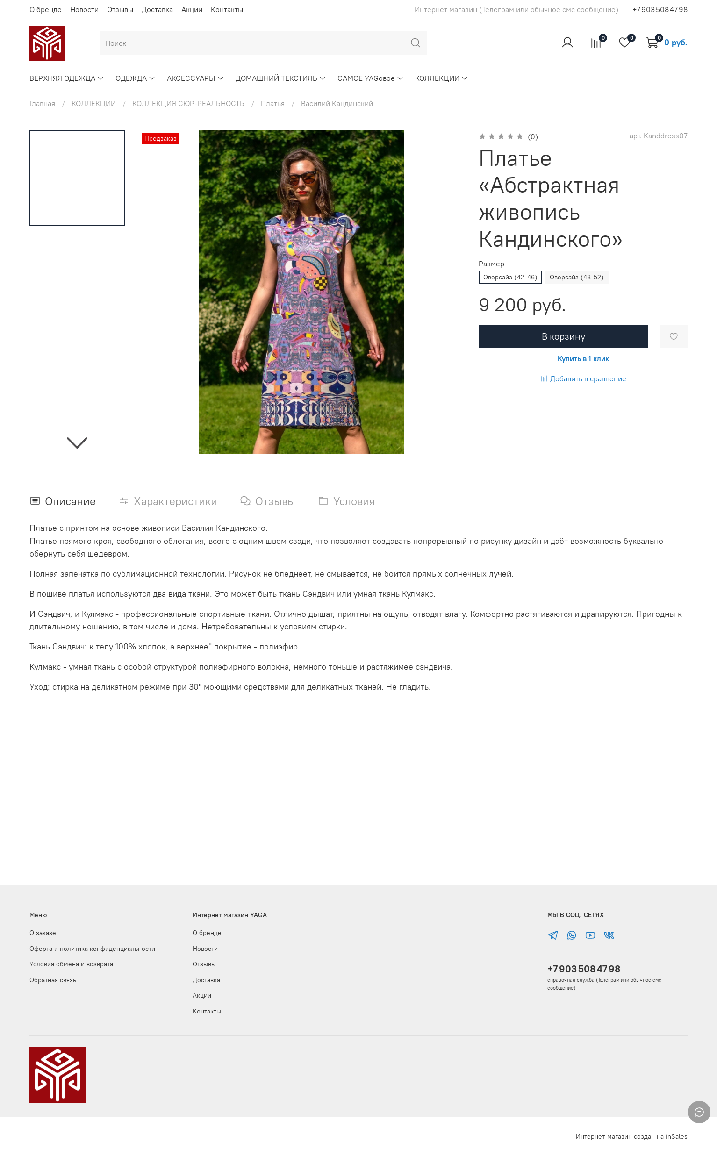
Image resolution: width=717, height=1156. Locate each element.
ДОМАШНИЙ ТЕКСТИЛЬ (281, 78)
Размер (491, 263)
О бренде (45, 9)
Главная (42, 103)
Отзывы (120, 9)
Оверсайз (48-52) (577, 277)
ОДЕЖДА (135, 78)
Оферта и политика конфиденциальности (92, 948)
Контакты (227, 9)
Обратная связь (52, 980)
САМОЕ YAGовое (370, 78)
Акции (191, 9)
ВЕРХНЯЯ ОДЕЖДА (66, 78)
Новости (84, 9)
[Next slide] (77, 442)
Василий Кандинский (337, 103)
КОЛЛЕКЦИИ (441, 78)
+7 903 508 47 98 (583, 969)
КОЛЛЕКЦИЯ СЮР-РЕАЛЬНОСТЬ (188, 103)
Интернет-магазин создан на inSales (632, 1136)
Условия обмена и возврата (71, 964)
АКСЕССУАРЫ (195, 78)
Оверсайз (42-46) (510, 277)
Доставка (157, 9)
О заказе (42, 932)
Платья (273, 103)
